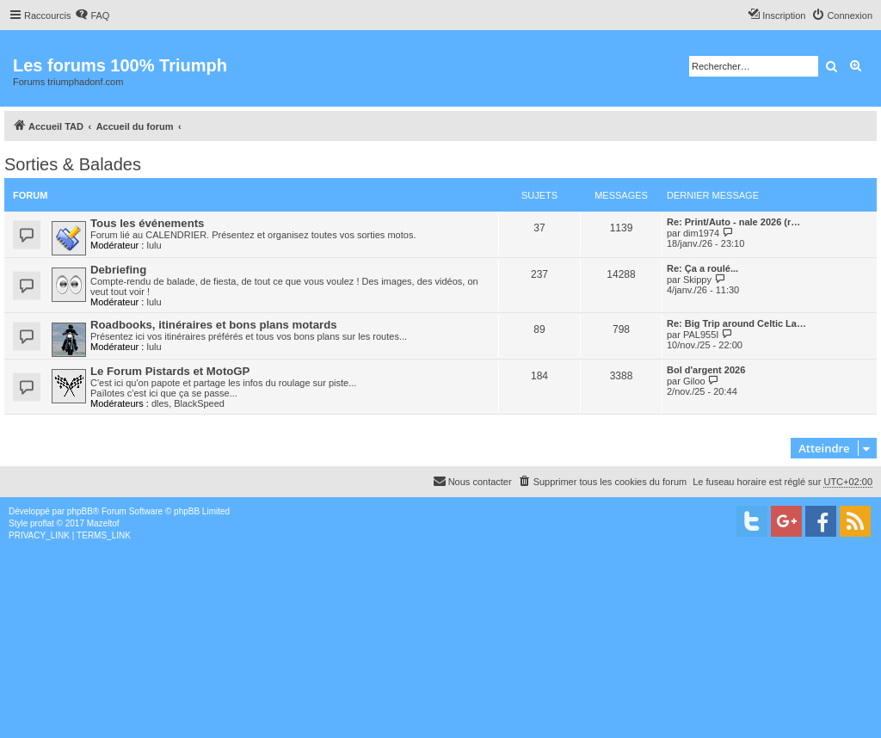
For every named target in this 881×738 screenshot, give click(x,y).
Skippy (697, 279)
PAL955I (700, 334)
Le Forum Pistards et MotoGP (170, 371)
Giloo (694, 381)
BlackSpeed (199, 403)
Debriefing (118, 269)
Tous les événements (147, 223)
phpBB (80, 511)
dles (160, 403)
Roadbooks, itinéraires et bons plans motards (213, 324)
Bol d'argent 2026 (706, 370)
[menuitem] (92, 15)
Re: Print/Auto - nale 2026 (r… (733, 222)
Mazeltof (103, 523)
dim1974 (701, 233)
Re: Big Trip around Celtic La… (736, 323)
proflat (42, 523)
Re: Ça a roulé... (702, 268)
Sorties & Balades (72, 164)
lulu (153, 245)
